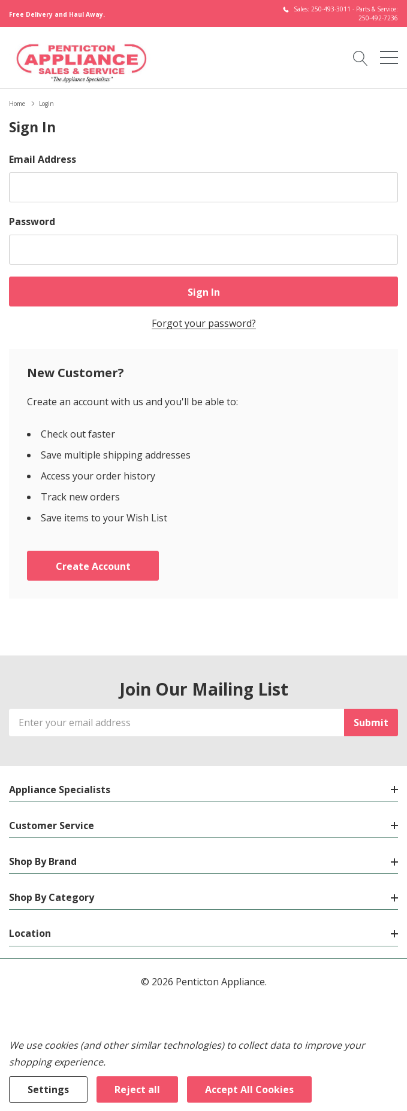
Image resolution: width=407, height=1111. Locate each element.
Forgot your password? (204, 323)
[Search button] (360, 57)
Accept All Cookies (249, 1089)
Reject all (137, 1089)
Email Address (42, 159)
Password (32, 221)
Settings (48, 1089)
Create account (93, 566)
